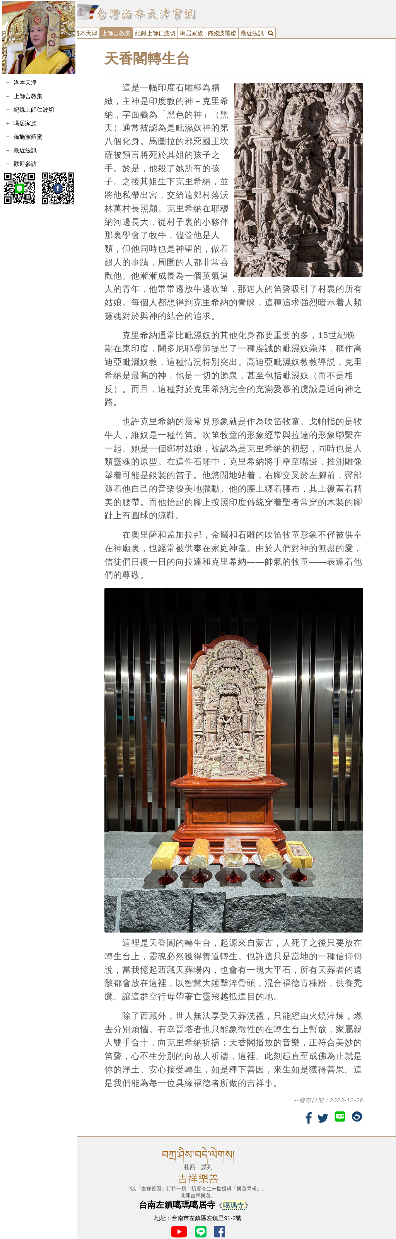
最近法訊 (25, 150)
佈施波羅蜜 (28, 136)
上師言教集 (28, 96)
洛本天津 (25, 82)
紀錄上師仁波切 (34, 109)
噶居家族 (25, 123)
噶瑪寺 (233, 1199)
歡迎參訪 (25, 163)
